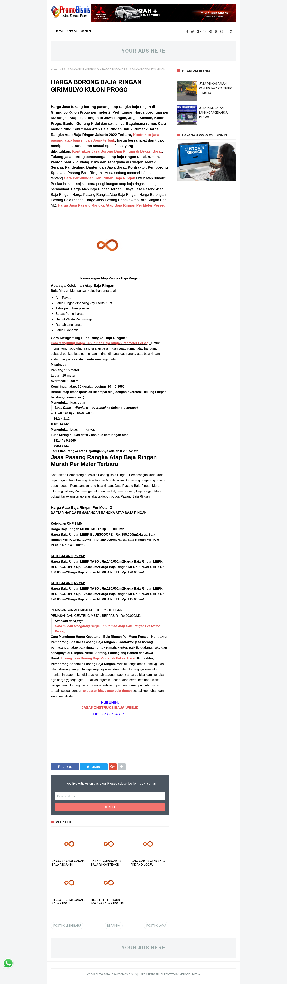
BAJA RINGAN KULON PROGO (80, 69)
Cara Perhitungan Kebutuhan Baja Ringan (99, 178)
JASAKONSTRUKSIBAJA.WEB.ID (109, 708)
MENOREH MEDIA (190, 974)
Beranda (113, 925)
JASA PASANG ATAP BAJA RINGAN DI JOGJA (148, 863)
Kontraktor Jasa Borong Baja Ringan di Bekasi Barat (117, 151)
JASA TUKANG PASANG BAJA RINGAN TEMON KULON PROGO (106, 864)
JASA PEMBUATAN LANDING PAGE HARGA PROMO (213, 112)
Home (54, 69)
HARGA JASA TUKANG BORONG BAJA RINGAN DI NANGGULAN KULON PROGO (108, 903)
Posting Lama (156, 925)
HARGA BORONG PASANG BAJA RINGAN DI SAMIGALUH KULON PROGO (69, 864)
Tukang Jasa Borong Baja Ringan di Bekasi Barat (98, 658)
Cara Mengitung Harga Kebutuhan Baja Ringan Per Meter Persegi (100, 343)
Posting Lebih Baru (67, 925)
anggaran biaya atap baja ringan (107, 690)
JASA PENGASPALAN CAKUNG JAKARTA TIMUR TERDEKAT (215, 88)
